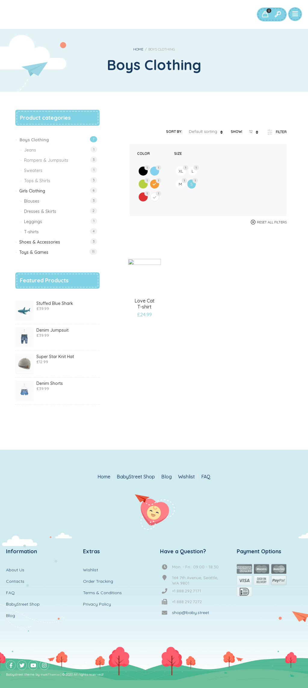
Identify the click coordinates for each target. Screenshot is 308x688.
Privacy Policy (97, 604)
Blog (166, 477)
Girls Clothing (32, 191)
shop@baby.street (190, 612)
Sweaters (33, 170)
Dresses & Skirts (40, 211)
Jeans (30, 150)
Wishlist (186, 477)
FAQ (206, 477)
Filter (281, 132)
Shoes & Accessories (39, 242)
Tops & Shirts (37, 180)
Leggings (33, 221)
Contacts (15, 581)
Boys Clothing (34, 140)
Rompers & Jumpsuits (46, 160)
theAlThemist (50, 675)
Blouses (31, 201)
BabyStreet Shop (136, 477)
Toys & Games (33, 252)
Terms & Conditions (102, 592)
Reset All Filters (272, 222)
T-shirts (31, 232)
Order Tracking (98, 581)
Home (138, 49)
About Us (15, 570)
